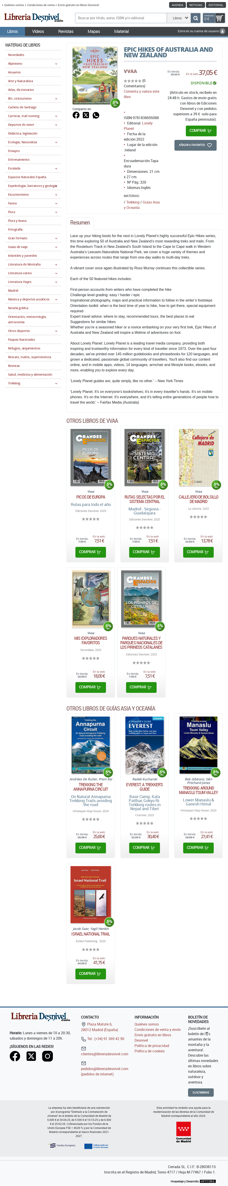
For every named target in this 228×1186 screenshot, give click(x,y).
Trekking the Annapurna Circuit (90, 786)
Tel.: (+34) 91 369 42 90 (102, 1038)
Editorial (216, 5)
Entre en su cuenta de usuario (201, 31)
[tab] (80, 224)
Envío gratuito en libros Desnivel (78, 5)
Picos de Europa (90, 497)
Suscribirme (201, 1092)
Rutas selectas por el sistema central (144, 499)
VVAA (130, 71)
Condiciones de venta (41, 5)
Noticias (195, 5)
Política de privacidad (152, 1045)
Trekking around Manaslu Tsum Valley (198, 790)
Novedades (16, 55)
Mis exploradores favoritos (90, 640)
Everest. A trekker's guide (144, 786)
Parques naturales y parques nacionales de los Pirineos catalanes (141, 642)
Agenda (177, 5)
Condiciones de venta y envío (158, 1029)
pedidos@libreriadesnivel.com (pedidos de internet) (104, 1069)
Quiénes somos (14, 5)
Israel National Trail (90, 934)
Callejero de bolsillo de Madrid (198, 499)
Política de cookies (150, 1051)
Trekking (132, 202)
